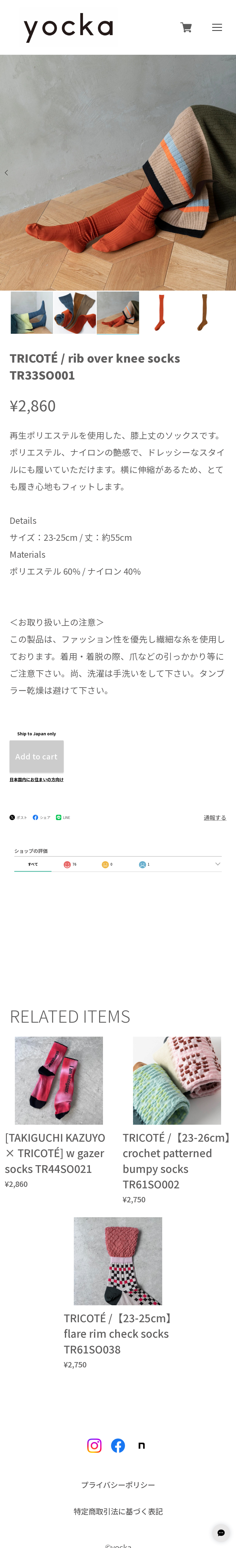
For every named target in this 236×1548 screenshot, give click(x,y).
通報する (215, 757)
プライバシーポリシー (118, 1425)
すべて (33, 804)
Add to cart (36, 696)
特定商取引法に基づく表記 (118, 1451)
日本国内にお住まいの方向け (37, 719)
